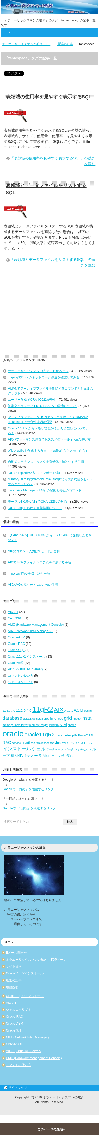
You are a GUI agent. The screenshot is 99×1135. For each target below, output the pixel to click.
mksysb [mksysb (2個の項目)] (54, 725)
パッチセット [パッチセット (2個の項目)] (83, 749)
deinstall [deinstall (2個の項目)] (37, 718)
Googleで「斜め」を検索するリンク (28, 789)
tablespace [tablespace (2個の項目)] (43, 742)
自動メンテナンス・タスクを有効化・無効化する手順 (46, 462)
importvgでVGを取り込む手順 (29, 573)
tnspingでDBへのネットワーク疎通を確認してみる (43, 377)
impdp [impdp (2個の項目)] (77, 718)
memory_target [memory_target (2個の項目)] (38, 725)
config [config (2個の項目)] (88, 710)
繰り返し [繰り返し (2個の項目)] (67, 755)
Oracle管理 (15, 663)
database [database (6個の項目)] (12, 718)
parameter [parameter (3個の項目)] (63, 735)
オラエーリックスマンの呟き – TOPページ (38, 371)
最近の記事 (14, 980)
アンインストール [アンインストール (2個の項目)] (80, 742)
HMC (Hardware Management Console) (36, 625)
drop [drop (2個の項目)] (46, 718)
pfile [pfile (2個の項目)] (74, 735)
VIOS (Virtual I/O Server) (25, 669)
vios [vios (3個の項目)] (57, 743)
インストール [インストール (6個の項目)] (17, 749)
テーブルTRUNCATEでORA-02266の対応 (37, 501)
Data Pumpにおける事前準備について (35, 508)
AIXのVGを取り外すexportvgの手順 (33, 584)
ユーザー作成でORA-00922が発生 (32, 400)
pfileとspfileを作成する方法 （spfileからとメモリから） (48, 450)
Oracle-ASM (16, 637)
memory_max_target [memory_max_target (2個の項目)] (16, 725)
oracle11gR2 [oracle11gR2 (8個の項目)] (40, 734)
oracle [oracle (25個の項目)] (13, 733)
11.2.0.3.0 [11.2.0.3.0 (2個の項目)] (9, 710)
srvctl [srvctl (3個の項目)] (26, 743)
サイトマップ (17, 1088)
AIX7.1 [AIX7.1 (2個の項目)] (68, 710)
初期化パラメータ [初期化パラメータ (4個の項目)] (26, 755)
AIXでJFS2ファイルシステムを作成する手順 (39, 562)
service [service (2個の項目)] (16, 742)
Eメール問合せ (16, 953)
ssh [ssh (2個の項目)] (33, 742)
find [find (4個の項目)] (53, 718)
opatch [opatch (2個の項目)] (72, 725)
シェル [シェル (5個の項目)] (38, 749)
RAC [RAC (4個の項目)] (7, 742)
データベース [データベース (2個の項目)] (55, 749)
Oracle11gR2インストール (27, 656)
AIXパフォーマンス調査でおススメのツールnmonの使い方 (49, 439)
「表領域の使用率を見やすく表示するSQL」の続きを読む (52, 161)
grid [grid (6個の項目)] (68, 718)
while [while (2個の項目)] (65, 742)
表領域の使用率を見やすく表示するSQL (49, 97)
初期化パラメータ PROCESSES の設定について (42, 406)
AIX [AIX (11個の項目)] (59, 709)
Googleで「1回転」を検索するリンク (29, 808)
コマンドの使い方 (20, 675)
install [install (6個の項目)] (87, 718)
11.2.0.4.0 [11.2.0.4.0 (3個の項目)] (23, 711)
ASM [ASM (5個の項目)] (78, 710)
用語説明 (12, 987)
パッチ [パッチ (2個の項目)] (69, 749)
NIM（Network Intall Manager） (30, 631)
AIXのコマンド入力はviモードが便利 (34, 551)
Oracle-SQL (16, 650)
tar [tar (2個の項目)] (52, 742)
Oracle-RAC (16, 644)
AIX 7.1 (13, 612)
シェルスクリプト (20, 682)
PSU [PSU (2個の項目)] (92, 735)
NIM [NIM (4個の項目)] (63, 724)
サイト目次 (14, 966)
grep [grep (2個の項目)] (60, 718)
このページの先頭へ (51, 1129)
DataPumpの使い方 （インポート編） (35, 473)
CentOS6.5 (15, 618)
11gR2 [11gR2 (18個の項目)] (42, 709)
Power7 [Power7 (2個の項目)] (83, 735)
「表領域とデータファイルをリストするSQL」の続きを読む (52, 262)
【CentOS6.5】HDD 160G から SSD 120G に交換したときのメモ (50, 537)
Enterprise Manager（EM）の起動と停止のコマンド (45, 490)
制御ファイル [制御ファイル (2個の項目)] (51, 755)
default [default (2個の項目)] (27, 718)
